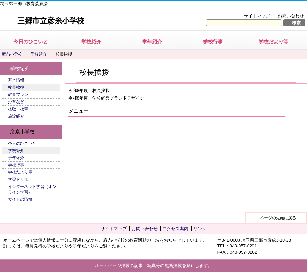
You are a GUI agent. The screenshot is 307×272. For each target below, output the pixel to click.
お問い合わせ (291, 15)
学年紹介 (152, 41)
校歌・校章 (18, 109)
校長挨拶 (16, 87)
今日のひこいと (30, 41)
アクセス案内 (175, 228)
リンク (199, 228)
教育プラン (18, 94)
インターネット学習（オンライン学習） (32, 189)
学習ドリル (18, 179)
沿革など (16, 102)
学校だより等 (273, 41)
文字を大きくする (244, 8)
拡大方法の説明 (286, 8)
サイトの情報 (20, 199)
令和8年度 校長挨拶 (89, 90)
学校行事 (213, 41)
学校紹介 (91, 41)
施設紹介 (16, 116)
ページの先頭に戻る (278, 218)
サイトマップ (257, 15)
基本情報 (16, 80)
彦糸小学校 (12, 54)
